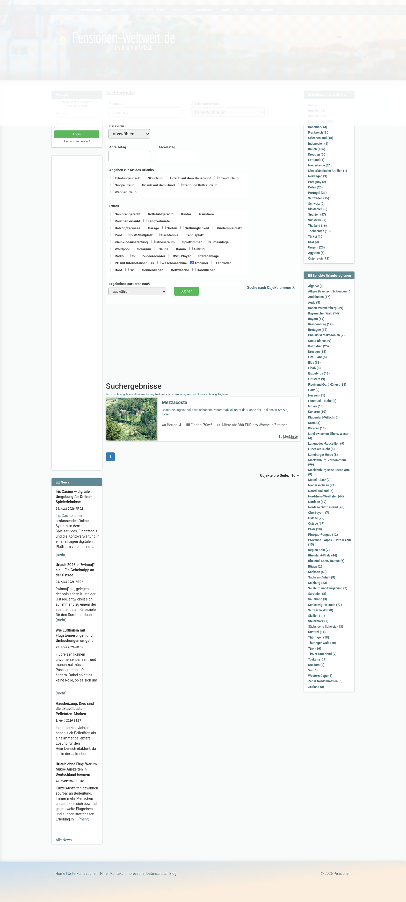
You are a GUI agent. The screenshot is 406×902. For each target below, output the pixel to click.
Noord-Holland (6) (321, 491)
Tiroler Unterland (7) (322, 654)
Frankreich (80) (318, 132)
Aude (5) (314, 302)
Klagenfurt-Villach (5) (323, 417)
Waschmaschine (172, 263)
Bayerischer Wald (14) (323, 313)
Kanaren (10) (317, 412)
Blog (173, 873)
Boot (116, 270)
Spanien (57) (317, 214)
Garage (151, 228)
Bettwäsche (178, 270)
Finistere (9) (316, 379)
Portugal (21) (317, 193)
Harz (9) (314, 390)
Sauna (162, 249)
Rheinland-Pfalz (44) (322, 555)
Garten (169, 228)
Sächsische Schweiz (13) (325, 626)
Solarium (142, 249)
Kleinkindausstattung (129, 242)
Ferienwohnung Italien (120, 394)
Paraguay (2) (317, 182)
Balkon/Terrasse (125, 228)
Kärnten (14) (317, 428)
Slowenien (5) (317, 209)
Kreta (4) (314, 423)
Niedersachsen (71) (322, 485)
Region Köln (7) (319, 550)
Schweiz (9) (316, 204)
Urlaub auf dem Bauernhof (188, 178)
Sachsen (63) (317, 572)
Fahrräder (221, 263)
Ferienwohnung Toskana (150, 394)
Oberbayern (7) (318, 513)
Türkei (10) (315, 236)
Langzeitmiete (156, 221)
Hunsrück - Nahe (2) (322, 401)
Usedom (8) (316, 665)
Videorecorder (152, 256)
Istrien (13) (316, 406)
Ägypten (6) (316, 253)
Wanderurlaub (123, 192)
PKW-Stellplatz (139, 235)
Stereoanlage (206, 256)
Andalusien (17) (319, 297)
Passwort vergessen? (77, 141)
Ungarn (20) (316, 247)
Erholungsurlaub (125, 178)
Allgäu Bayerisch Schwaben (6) (329, 291)
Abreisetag (166, 147)
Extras (114, 206)
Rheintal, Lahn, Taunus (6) (326, 561)
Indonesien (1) (318, 143)
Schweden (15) (318, 198)
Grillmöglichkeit (194, 228)
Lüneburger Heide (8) (323, 455)
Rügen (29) (316, 566)
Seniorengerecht (125, 214)
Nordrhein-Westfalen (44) (326, 496)
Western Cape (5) (320, 676)
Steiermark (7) (318, 621)
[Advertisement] (77, 235)
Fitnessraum (163, 242)
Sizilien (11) (316, 616)
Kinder (184, 214)
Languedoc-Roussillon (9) (326, 443)
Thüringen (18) (318, 637)
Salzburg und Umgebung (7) (327, 588)
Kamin (179, 249)
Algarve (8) (316, 286)
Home (60, 873)
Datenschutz (156, 873)
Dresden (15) (317, 352)
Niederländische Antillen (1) (327, 171)
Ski (129, 270)
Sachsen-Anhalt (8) (321, 577)
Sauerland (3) (317, 599)
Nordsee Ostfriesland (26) (326, 507)
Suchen (187, 291)
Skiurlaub (153, 178)
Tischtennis (167, 235)
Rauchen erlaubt (125, 221)
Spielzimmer (190, 242)
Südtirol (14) (316, 632)
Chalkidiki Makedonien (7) (326, 335)
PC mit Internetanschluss (132, 263)
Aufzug (197, 249)
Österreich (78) (318, 258)
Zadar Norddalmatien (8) (325, 681)
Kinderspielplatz (227, 228)
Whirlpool (120, 249)
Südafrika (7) (317, 220)
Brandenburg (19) (320, 324)
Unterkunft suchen (82, 873)
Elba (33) (314, 362)
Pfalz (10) (315, 529)
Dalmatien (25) (318, 346)
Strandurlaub (226, 178)
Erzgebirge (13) (319, 373)
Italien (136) (316, 149)
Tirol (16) (314, 648)
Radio (117, 256)
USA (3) (313, 242)
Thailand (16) (317, 226)
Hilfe (104, 873)
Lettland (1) (316, 160)
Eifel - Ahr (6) (317, 357)
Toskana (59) (317, 659)
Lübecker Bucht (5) (321, 449)
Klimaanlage (217, 242)
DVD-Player (180, 256)
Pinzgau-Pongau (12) (323, 535)
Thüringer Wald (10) (322, 643)
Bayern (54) (316, 319)
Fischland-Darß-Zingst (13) (327, 384)
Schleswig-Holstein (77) (325, 605)
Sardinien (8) (317, 594)
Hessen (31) (316, 395)
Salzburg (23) (317, 583)
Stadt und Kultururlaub (197, 185)
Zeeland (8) (316, 687)
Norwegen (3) (317, 176)
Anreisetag (117, 147)
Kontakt (116, 873)
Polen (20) (315, 187)
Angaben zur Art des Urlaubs (131, 170)
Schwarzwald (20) (320, 610)
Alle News (64, 840)
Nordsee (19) (317, 502)
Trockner (199, 263)
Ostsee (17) (316, 523)
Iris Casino (64, 516)
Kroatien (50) (317, 154)
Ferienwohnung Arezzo (181, 394)
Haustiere (204, 214)
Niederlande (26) (319, 165)
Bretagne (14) (317, 330)
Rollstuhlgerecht (158, 214)
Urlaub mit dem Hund (156, 185)
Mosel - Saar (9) (319, 480)
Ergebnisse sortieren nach (129, 284)
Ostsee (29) (316, 518)
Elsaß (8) (314, 368)
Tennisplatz (193, 235)
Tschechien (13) (319, 231)
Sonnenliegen (150, 270)
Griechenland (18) (320, 138)
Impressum (134, 873)
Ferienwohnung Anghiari (212, 394)
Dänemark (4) (317, 127)
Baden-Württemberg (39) (325, 308)
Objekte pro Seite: (280, 475)
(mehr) (61, 554)
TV (131, 256)
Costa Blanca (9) (319, 341)
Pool (116, 235)
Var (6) (313, 670)
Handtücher (203, 270)
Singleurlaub (122, 185)
